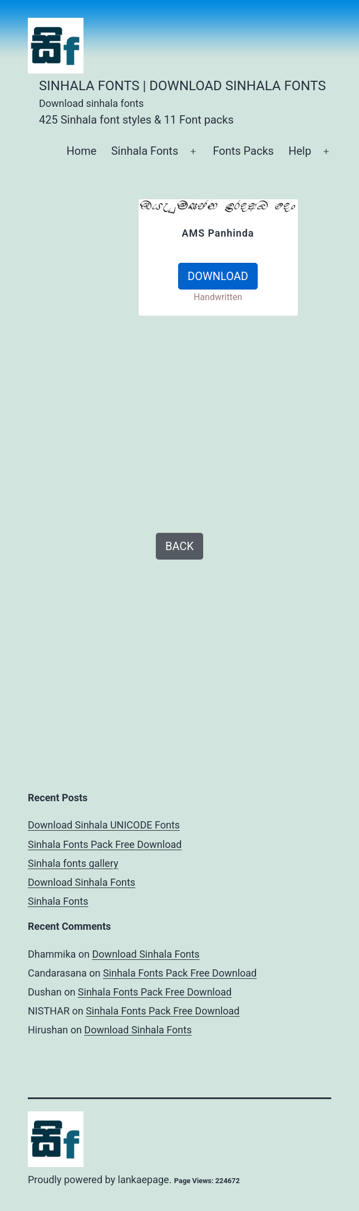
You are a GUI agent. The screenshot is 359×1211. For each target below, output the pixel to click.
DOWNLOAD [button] (218, 276)
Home (81, 151)
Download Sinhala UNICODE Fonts (104, 825)
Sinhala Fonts (145, 151)
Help (299, 151)
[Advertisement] (79, 366)
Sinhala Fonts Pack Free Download (104, 844)
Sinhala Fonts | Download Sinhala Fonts (182, 86)
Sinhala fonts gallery (73, 863)
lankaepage (143, 1179)
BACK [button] (179, 546)
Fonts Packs (243, 151)
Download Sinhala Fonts (81, 882)
